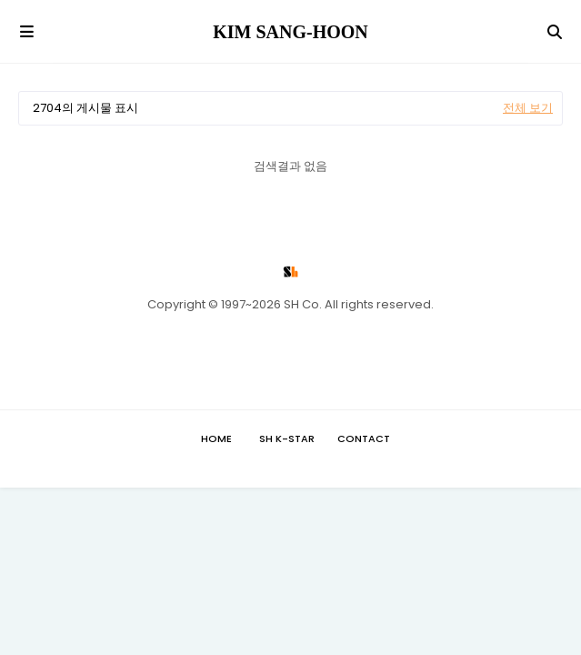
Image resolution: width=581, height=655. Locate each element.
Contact (363, 438)
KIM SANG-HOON (290, 32)
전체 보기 (528, 107)
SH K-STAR (287, 438)
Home (216, 438)
